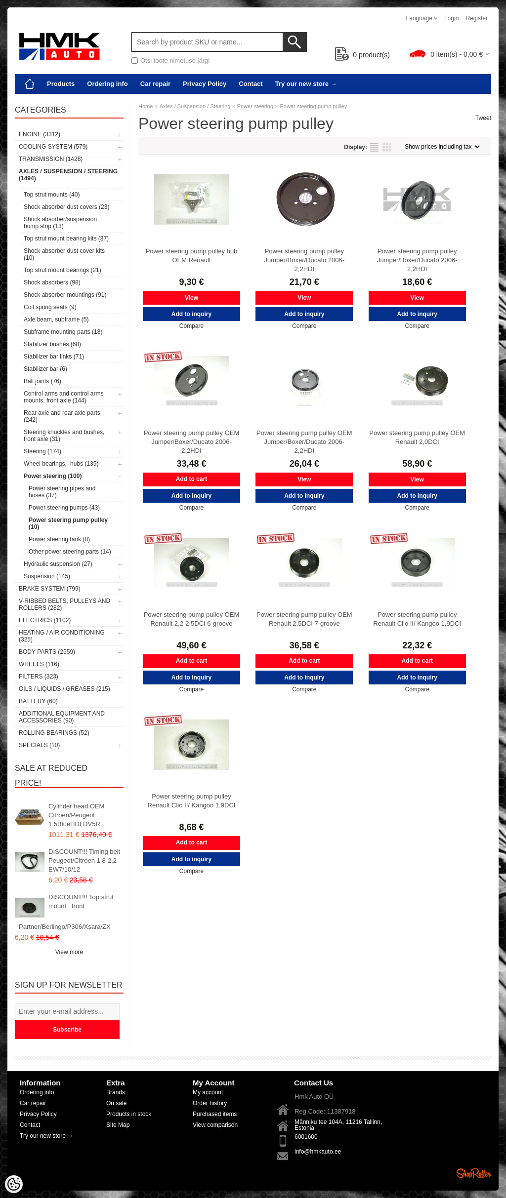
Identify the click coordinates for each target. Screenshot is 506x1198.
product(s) (362, 55)
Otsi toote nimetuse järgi (175, 60)
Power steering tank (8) (59, 539)
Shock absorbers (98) (52, 282)
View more (69, 952)
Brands (115, 1092)
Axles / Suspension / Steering (195, 106)
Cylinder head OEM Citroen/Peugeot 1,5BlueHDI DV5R (76, 815)
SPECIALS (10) (39, 745)
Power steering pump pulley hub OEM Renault (192, 255)
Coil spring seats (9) (50, 307)
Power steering (255, 106)
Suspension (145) (47, 576)
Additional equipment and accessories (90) (62, 717)
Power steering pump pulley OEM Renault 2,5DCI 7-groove (304, 619)
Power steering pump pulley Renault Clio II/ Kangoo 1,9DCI (417, 619)
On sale (116, 1103)
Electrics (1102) (45, 620)
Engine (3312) (39, 134)
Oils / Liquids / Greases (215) (64, 688)
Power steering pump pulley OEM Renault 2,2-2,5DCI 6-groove (192, 619)
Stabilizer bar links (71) (54, 356)
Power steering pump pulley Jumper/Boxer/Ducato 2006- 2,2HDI (304, 260)
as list (374, 147)
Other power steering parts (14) (70, 551)
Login (451, 18)
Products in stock (128, 1114)
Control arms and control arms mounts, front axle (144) (63, 397)
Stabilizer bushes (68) (52, 344)
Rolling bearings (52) (54, 732)
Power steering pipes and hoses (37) (62, 492)
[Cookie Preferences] (14, 1184)
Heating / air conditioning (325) (62, 636)
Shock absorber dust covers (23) (66, 206)
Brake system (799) (50, 588)
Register (476, 18)
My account (208, 1092)
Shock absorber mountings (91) (65, 294)
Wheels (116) (39, 664)
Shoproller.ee (474, 1173)
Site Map (117, 1125)
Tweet (483, 118)
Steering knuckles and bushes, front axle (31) (64, 435)
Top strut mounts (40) (52, 194)
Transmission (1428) (51, 159)
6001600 (306, 1137)
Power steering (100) (53, 476)
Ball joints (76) (42, 381)
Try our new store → (306, 83)
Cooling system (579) (53, 146)
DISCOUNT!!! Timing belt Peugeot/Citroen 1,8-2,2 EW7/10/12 (84, 860)
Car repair (155, 83)
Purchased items (215, 1114)
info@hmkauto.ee (318, 1152)
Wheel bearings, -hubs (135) (61, 463)
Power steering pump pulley (313, 106)
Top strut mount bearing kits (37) (66, 238)
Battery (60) (38, 701)
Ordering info (107, 83)
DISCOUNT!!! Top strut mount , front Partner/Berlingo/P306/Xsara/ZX (66, 911)
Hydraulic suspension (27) (58, 563)
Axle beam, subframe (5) (56, 319)
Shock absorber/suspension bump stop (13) (60, 223)
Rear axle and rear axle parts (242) (62, 416)
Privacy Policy (204, 83)
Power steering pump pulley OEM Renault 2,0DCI (417, 437)
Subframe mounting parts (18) (63, 331)
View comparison (215, 1125)
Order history (210, 1103)
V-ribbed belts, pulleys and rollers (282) (64, 604)
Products (61, 83)
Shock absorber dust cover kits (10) (64, 254)
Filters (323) (38, 676)
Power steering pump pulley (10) (68, 523)
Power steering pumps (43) (64, 507)
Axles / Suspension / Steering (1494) (68, 175)
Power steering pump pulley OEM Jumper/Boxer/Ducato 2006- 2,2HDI (192, 441)
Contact (250, 83)
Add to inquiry (191, 314)
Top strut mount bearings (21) (62, 270)
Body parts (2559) (47, 651)
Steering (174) (42, 451)
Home (145, 106)
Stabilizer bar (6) (45, 368)
